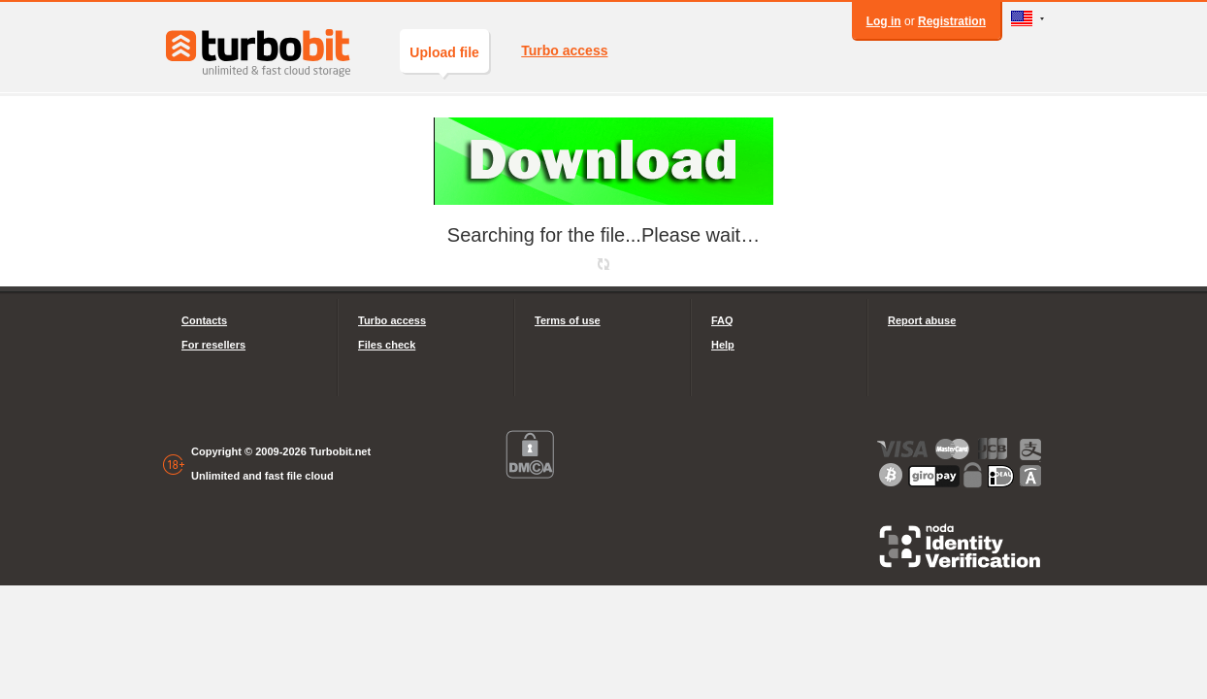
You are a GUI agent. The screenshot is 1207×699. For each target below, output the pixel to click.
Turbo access (564, 50)
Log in (883, 21)
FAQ (722, 320)
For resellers (213, 344)
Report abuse (922, 320)
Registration (952, 21)
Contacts (204, 320)
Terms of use (568, 320)
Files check (386, 344)
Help (722, 344)
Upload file (444, 59)
